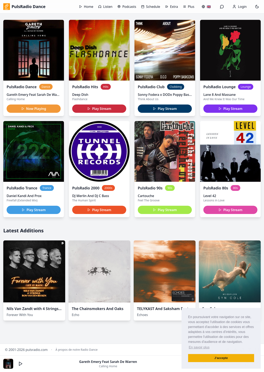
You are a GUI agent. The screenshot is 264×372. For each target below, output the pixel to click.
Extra (171, 6)
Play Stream (99, 108)
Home (86, 6)
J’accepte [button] (221, 358)
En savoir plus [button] (199, 347)
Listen (105, 6)
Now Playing (33, 108)
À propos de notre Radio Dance (76, 350)
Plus (188, 6)
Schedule (150, 6)
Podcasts (126, 6)
